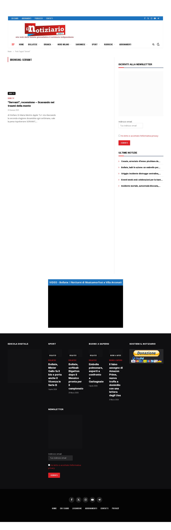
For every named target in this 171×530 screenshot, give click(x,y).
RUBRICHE (108, 44)
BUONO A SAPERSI (116, 355)
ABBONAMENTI (26, 18)
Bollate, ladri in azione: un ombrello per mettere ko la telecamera (139, 167)
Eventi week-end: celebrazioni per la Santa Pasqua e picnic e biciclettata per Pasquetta (142, 179)
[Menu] (13, 44)
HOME (21, 44)
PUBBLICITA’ (39, 18)
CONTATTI (49, 18)
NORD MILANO (63, 44)
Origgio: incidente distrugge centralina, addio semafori (140, 173)
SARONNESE (80, 44)
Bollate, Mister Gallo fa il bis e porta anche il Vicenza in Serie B (55, 375)
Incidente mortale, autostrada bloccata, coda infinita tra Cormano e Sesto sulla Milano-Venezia (139, 186)
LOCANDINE (77, 508)
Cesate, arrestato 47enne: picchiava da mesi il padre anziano (139, 161)
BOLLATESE (32, 44)
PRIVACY (115, 508)
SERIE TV (12, 93)
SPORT (95, 44)
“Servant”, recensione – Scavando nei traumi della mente (31, 104)
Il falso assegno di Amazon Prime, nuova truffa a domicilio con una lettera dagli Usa (116, 380)
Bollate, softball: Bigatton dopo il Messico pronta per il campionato (75, 376)
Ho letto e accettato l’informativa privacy (139, 135)
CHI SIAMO (14, 18)
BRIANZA (47, 44)
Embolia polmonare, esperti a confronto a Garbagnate (95, 373)
